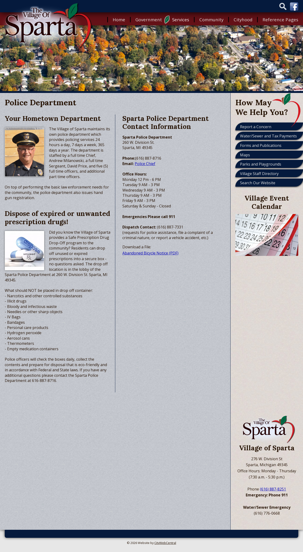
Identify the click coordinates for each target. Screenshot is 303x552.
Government (148, 19)
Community (211, 19)
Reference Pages (280, 19)
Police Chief (145, 163)
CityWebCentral (165, 543)
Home (119, 19)
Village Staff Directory (259, 173)
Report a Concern (255, 126)
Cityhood (243, 19)
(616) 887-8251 (273, 489)
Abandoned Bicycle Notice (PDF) (150, 253)
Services (180, 19)
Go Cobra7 (18, 534)
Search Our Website (257, 182)
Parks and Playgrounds (260, 164)
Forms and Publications (260, 145)
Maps (245, 155)
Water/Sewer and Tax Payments (268, 136)
